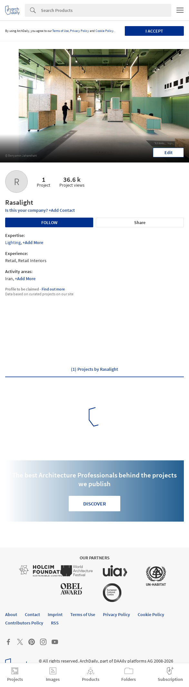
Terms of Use (60, 31)
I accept (154, 31)
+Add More (33, 242)
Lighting (13, 242)
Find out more (53, 289)
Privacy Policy (79, 31)
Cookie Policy (104, 31)
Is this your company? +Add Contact (40, 210)
